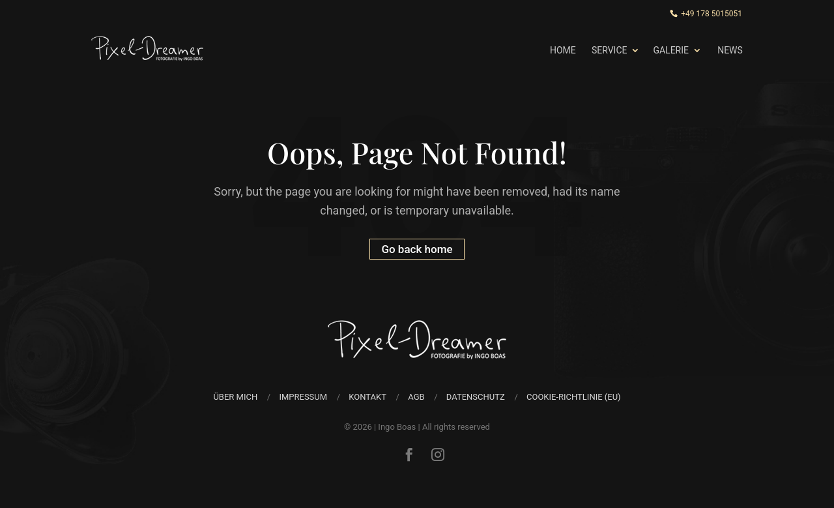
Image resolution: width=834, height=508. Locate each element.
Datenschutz (475, 397)
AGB (416, 397)
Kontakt (367, 397)
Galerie (671, 50)
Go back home (416, 249)
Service (609, 50)
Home (563, 50)
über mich (235, 397)
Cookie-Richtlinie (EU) (573, 397)
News (730, 50)
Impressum (303, 397)
